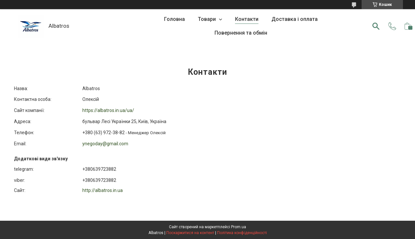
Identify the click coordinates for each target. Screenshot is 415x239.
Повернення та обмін (240, 33)
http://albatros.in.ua (102, 190)
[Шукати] (375, 26)
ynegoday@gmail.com (105, 143)
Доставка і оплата (294, 19)
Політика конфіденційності (242, 233)
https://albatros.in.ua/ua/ (108, 110)
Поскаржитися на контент (190, 233)
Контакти (246, 19)
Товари (207, 19)
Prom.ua (238, 227)
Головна (174, 19)
